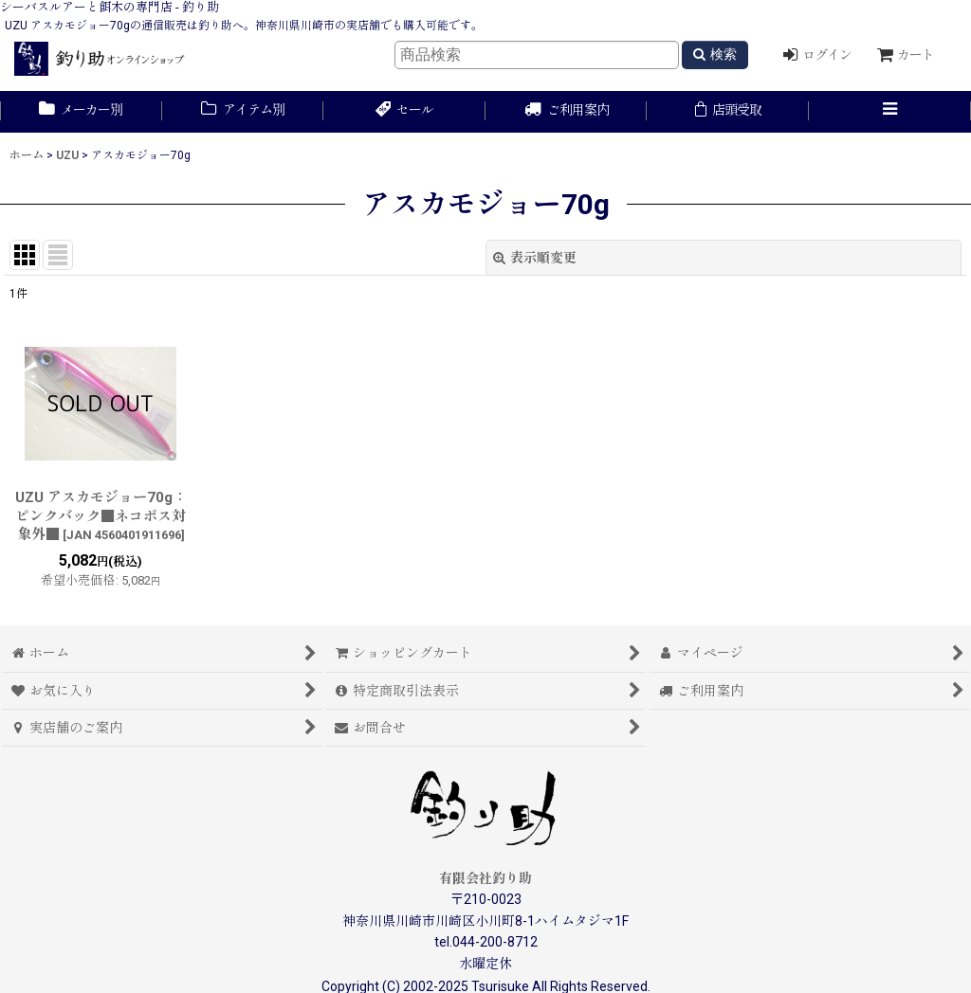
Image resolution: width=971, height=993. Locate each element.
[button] (890, 112)
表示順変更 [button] (535, 257)
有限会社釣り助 (485, 878)
